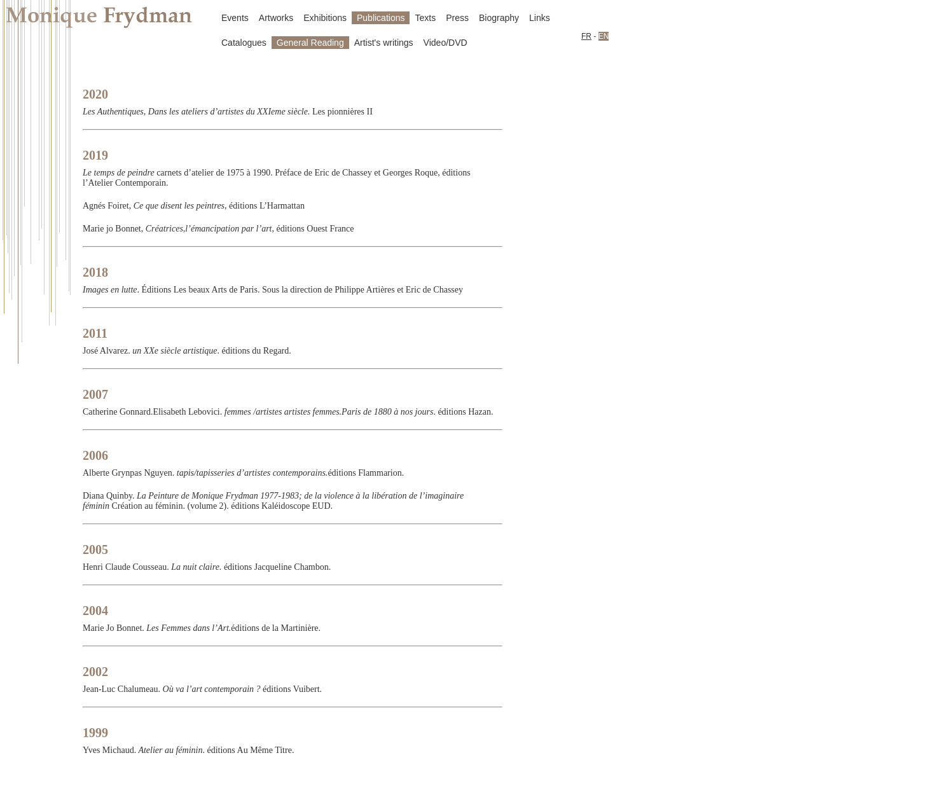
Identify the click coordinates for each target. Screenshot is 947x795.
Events (235, 18)
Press (457, 18)
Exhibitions (325, 18)
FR (586, 36)
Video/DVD (445, 43)
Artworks (276, 18)
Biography (499, 18)
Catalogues (243, 43)
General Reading (310, 43)
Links (539, 18)
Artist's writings (383, 43)
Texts (425, 18)
